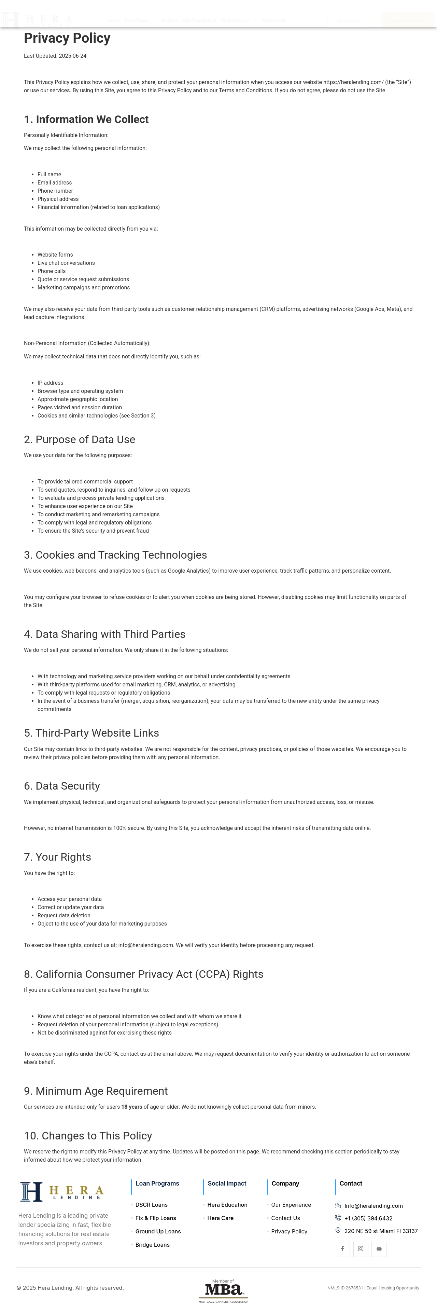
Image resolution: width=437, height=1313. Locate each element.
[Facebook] (342, 1249)
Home (113, 14)
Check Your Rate (407, 14)
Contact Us (274, 14)
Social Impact (238, 14)
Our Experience (199, 14)
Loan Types (140, 14)
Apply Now (348, 14)
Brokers (169, 14)
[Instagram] (360, 1249)
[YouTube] (378, 1249)
